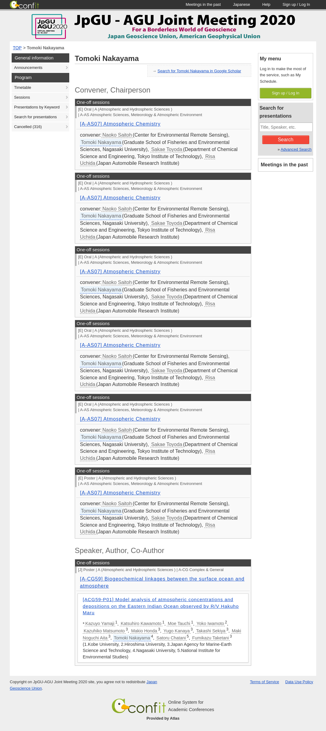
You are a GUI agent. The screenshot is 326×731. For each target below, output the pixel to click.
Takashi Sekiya (211, 630)
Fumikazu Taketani (210, 637)
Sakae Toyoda (166, 149)
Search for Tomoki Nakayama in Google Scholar (199, 71)
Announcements (28, 67)
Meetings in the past (284, 164)
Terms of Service (264, 682)
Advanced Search (296, 149)
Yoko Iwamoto (210, 623)
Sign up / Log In (285, 93)
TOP (17, 47)
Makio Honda (144, 630)
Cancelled (28, 126)
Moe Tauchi (179, 623)
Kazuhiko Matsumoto (104, 630)
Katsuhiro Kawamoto (141, 623)
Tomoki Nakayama (45, 47)
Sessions (22, 97)
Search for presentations (35, 117)
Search (286, 139)
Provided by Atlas (163, 718)
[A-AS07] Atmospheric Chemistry (120, 124)
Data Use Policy (299, 682)
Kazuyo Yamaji (100, 623)
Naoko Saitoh (117, 135)
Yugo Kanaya (177, 630)
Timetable (22, 87)
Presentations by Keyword (37, 107)
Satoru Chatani (171, 637)
